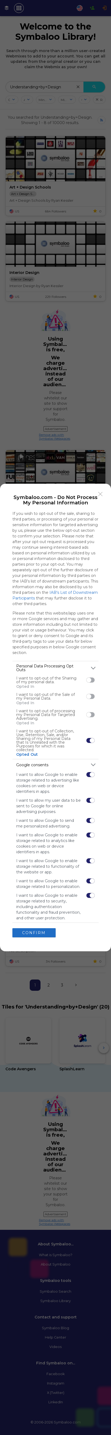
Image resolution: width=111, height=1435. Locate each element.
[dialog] (55, 717)
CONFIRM (34, 932)
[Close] (100, 494)
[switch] (90, 680)
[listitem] (55, 668)
